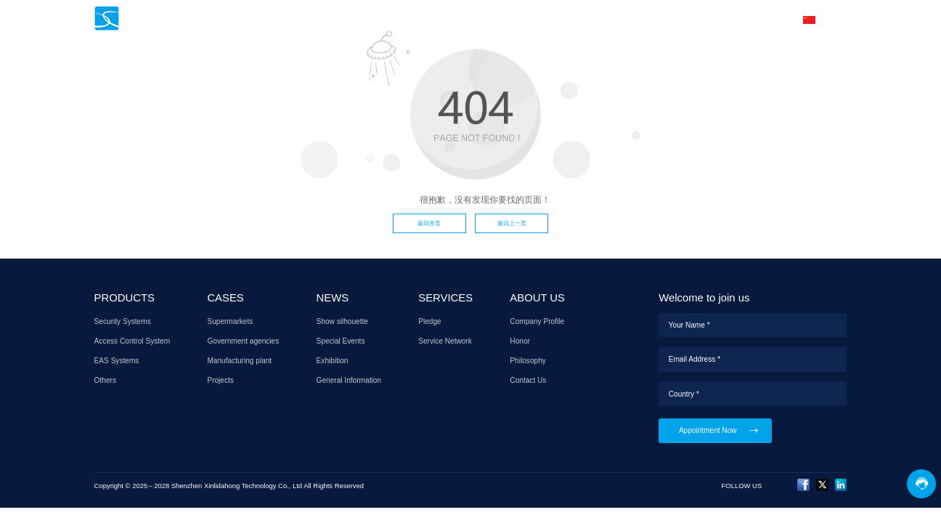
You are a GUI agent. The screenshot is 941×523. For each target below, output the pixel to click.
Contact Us (528, 380)
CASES (457, 19)
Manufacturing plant (239, 361)
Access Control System (132, 341)
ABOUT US (682, 19)
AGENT (623, 19)
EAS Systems (116, 361)
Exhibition (333, 361)
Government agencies (243, 341)
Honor (520, 341)
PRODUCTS (397, 19)
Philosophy (527, 361)
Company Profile (537, 321)
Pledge (429, 321)
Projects (220, 380)
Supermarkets (230, 321)
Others (105, 380)
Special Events (341, 341)
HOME (338, 19)
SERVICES (564, 19)
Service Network (445, 341)
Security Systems (122, 321)
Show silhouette (342, 321)
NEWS (508, 19)
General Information (349, 380)
